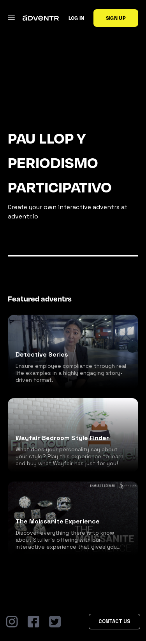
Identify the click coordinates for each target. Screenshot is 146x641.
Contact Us (114, 621)
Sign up (116, 18)
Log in (76, 18)
